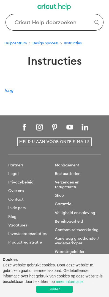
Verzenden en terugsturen (67, 184)
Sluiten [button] (54, 289)
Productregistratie (25, 242)
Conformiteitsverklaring (77, 229)
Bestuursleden (67, 173)
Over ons (16, 190)
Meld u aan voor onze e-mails (54, 141)
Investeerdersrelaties (27, 233)
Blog (12, 216)
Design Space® (45, 43)
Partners (15, 165)
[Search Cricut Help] (54, 22)
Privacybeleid (21, 182)
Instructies (73, 43)
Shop (59, 195)
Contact (16, 199)
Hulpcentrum (15, 43)
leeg (8, 90)
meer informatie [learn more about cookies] (69, 281)
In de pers (17, 207)
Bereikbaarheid (69, 221)
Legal (13, 173)
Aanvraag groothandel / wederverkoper (77, 240)
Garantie (63, 203)
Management (67, 165)
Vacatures (17, 225)
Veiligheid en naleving (75, 212)
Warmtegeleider (70, 251)
